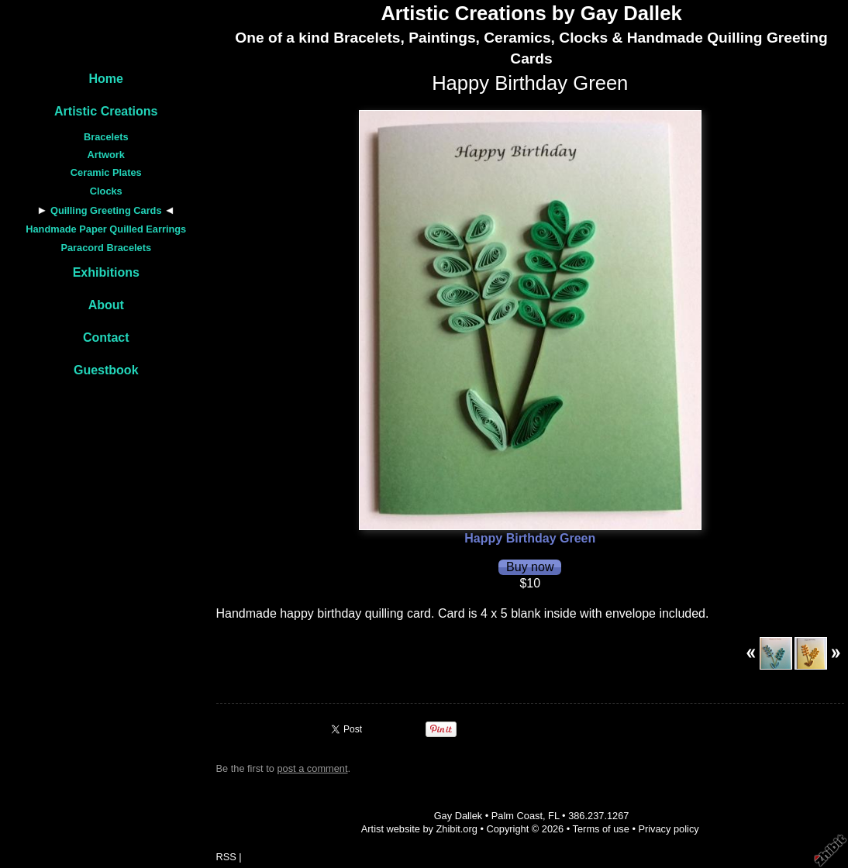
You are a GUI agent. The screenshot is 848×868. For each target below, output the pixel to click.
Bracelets (106, 137)
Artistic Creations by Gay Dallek (531, 13)
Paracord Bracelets (105, 247)
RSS (226, 857)
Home (106, 78)
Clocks (106, 191)
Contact (106, 337)
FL (553, 816)
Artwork (106, 154)
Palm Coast (517, 816)
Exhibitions (106, 272)
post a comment (312, 768)
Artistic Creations (105, 111)
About (106, 305)
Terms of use (601, 829)
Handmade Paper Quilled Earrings (106, 229)
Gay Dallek (458, 816)
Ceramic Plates (106, 172)
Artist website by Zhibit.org (419, 829)
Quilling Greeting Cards (106, 210)
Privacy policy (668, 829)
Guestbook (106, 370)
